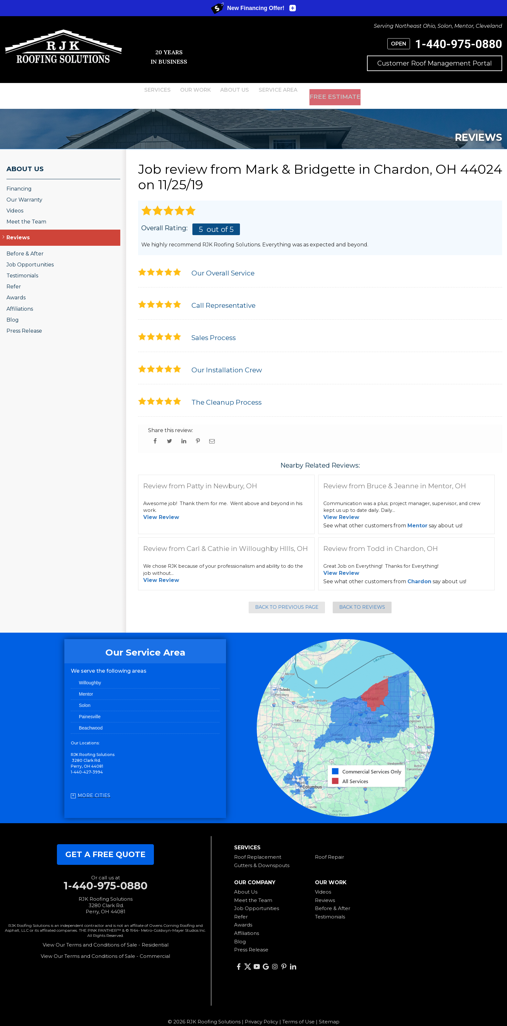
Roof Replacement (257, 848)
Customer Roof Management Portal (434, 63)
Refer (13, 278)
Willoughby (90, 674)
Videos (14, 202)
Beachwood (90, 719)
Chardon (419, 572)
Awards (16, 289)
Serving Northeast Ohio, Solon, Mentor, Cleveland (438, 26)
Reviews (18, 229)
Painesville (90, 707)
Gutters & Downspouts (261, 856)
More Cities (94, 787)
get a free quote (105, 845)
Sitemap (329, 1013)
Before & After (25, 245)
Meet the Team (26, 213)
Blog (12, 311)
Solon (85, 696)
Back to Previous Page (286, 598)
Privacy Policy (261, 1013)
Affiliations (19, 300)
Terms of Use (298, 1013)
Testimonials (22, 267)
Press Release (24, 322)
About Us (25, 159)
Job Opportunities (30, 256)
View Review (161, 508)
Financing (19, 180)
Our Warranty (24, 191)
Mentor (417, 516)
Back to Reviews (362, 598)
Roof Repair (329, 848)
